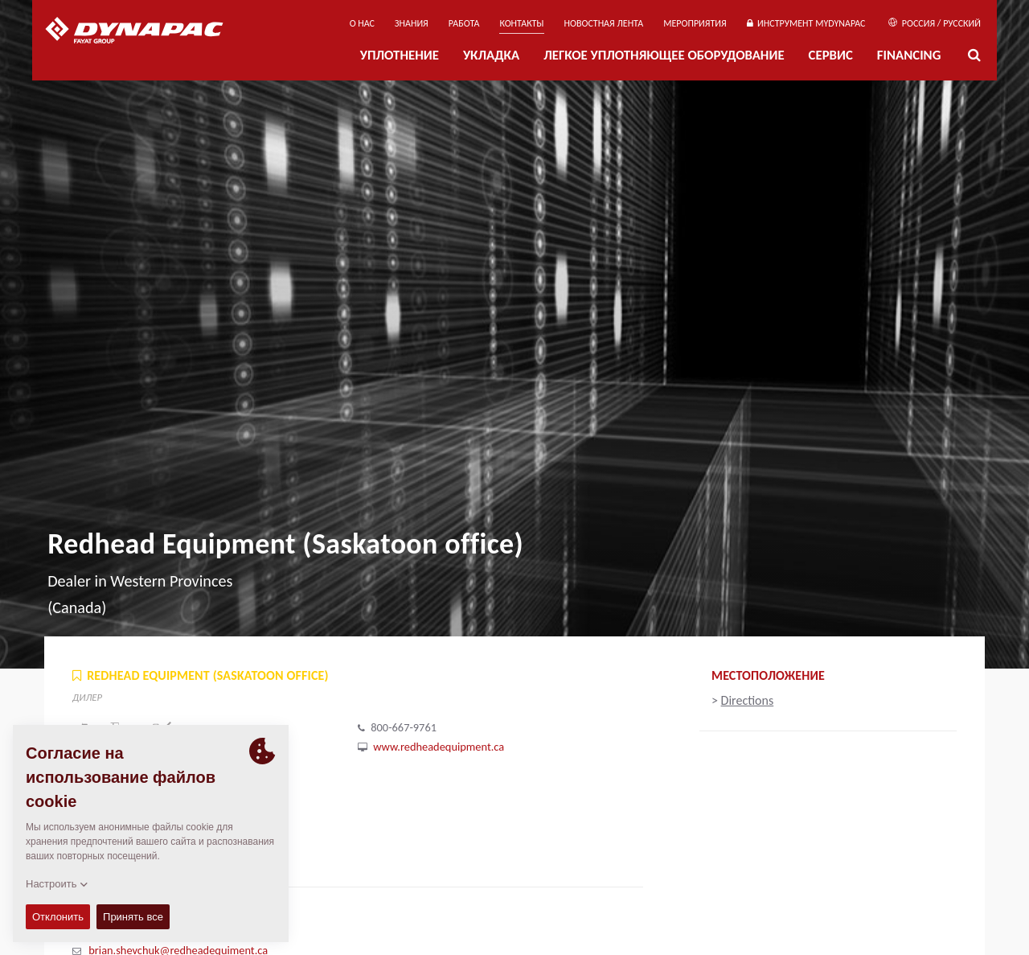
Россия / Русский (934, 23)
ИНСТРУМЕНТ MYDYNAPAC (806, 23)
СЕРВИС (831, 55)
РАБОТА (464, 23)
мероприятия (695, 23)
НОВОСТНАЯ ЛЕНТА (604, 23)
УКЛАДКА (491, 55)
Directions (747, 700)
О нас (362, 23)
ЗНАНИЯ (411, 23)
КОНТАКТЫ (521, 23)
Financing (909, 55)
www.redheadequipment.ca (438, 746)
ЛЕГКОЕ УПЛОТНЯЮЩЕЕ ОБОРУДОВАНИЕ (663, 55)
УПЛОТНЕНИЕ (399, 55)
